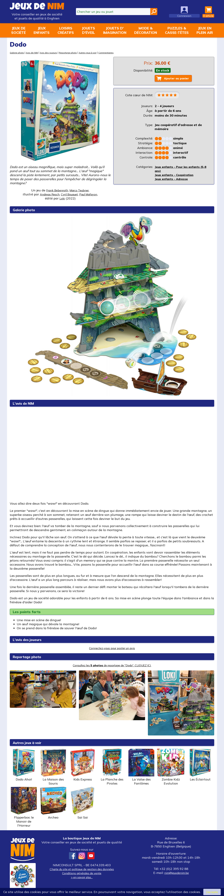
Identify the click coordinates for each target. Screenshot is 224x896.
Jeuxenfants (42, 30)
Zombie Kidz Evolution (171, 767)
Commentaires (112, 52)
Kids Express (82, 765)
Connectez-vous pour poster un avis (112, 648)
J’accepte (212, 892)
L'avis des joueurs (30, 639)
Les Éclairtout (200, 765)
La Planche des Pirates (112, 767)
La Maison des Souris (53, 767)
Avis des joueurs (51, 52)
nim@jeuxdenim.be (176, 873)
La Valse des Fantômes (141, 767)
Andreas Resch (46, 194)
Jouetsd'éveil (88, 30)
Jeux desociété (18, 30)
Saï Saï (82, 803)
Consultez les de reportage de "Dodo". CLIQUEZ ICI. (112, 665)
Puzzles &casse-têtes (177, 30)
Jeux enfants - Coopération (176, 176)
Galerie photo (17, 52)
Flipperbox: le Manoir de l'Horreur (24, 807)
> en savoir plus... (81, 877)
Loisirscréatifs (66, 30)
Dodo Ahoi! (24, 765)
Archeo (53, 803)
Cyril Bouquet (69, 194)
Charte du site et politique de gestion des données (81, 869)
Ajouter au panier (178, 79)
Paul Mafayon (91, 194)
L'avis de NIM (25, 403)
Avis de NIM (33, 52)
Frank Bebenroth (55, 190)
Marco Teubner (80, 190)
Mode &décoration (145, 30)
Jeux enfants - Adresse (172, 180)
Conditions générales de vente (81, 873)
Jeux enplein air (205, 30)
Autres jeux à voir (93, 52)
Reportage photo (71, 52)
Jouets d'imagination (114, 30)
